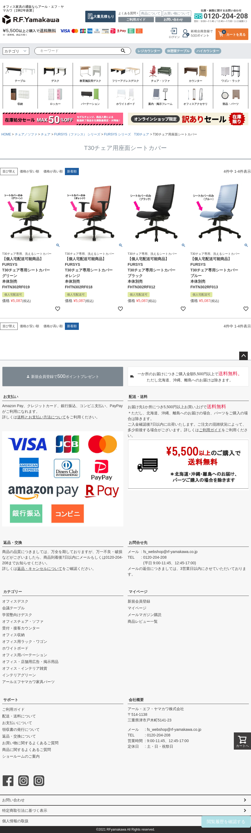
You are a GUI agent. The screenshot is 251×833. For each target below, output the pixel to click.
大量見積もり (103, 16)
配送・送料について (19, 716)
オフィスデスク (15, 601)
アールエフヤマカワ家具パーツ (28, 682)
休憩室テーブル (178, 51)
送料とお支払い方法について (41, 417)
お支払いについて (17, 723)
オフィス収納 (13, 635)
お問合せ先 (138, 542)
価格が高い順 (53, 171)
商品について (150, 13)
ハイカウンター (208, 51)
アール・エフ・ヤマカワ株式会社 (156, 709)
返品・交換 (12, 542)
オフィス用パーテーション (24, 655)
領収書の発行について (21, 729)
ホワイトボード (15, 648)
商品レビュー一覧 (143, 621)
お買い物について (177, 13)
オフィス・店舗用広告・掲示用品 (30, 661)
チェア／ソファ (26, 134)
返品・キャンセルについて (39, 568)
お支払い (10, 397)
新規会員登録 (139, 601)
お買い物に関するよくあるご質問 (30, 743)
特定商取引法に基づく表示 (24, 810)
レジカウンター (149, 51)
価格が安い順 (29, 171)
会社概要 (136, 700)
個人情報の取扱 (15, 821)
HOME (6, 134)
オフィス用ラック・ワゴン (24, 641)
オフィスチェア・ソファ (22, 621)
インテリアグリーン (19, 675)
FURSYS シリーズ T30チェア (126, 134)
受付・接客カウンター (21, 628)
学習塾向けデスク (17, 615)
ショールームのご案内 (21, 756)
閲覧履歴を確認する (226, 821)
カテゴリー (12, 591)
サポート (10, 700)
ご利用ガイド (136, 19)
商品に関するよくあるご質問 (26, 749)
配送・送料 (138, 397)
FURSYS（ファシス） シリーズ (77, 134)
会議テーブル (13, 608)
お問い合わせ (173, 19)
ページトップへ (243, 356)
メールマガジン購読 (144, 615)
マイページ (138, 591)
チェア (45, 134)
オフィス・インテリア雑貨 (24, 668)
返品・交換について (19, 736)
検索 (123, 51)
